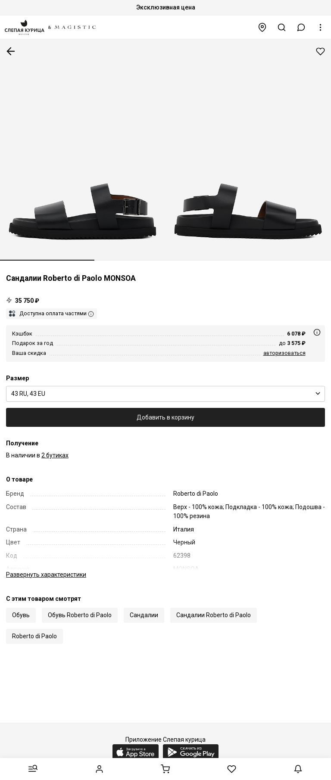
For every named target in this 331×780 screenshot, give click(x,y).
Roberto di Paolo (34, 636)
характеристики (46, 574)
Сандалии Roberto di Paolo (213, 615)
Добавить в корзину (165, 417)
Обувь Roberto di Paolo (80, 615)
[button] (301, 27)
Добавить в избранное (320, 51)
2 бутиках (55, 455)
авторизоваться (284, 353)
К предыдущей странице (11, 51)
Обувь (21, 615)
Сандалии (144, 615)
